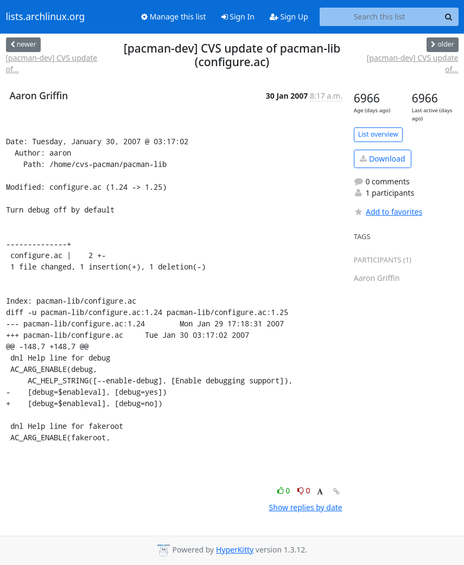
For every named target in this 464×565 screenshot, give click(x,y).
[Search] (449, 17)
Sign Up (289, 16)
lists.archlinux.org (45, 16)
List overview (378, 134)
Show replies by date (305, 507)
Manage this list (173, 16)
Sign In (238, 16)
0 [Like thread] (284, 490)
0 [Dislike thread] (303, 490)
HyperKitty (234, 549)
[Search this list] (380, 17)
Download (382, 158)
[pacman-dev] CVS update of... (52, 63)
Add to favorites (388, 212)
